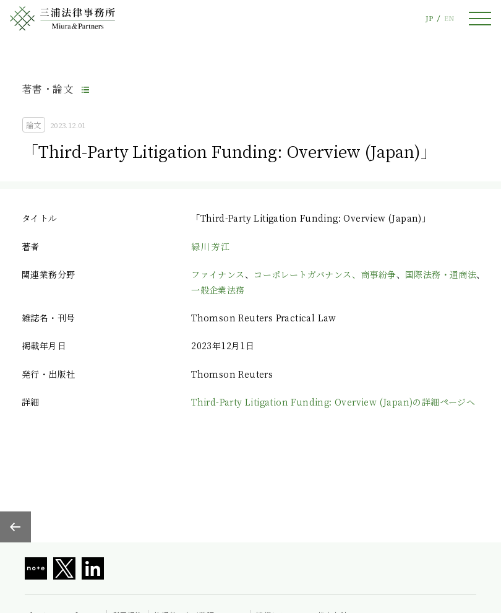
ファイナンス (217, 274)
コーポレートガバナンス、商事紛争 (325, 274)
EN (449, 18)
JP (429, 18)
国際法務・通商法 (440, 274)
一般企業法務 (217, 290)
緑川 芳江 (210, 246)
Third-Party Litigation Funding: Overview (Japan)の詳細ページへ (333, 402)
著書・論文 (47, 89)
